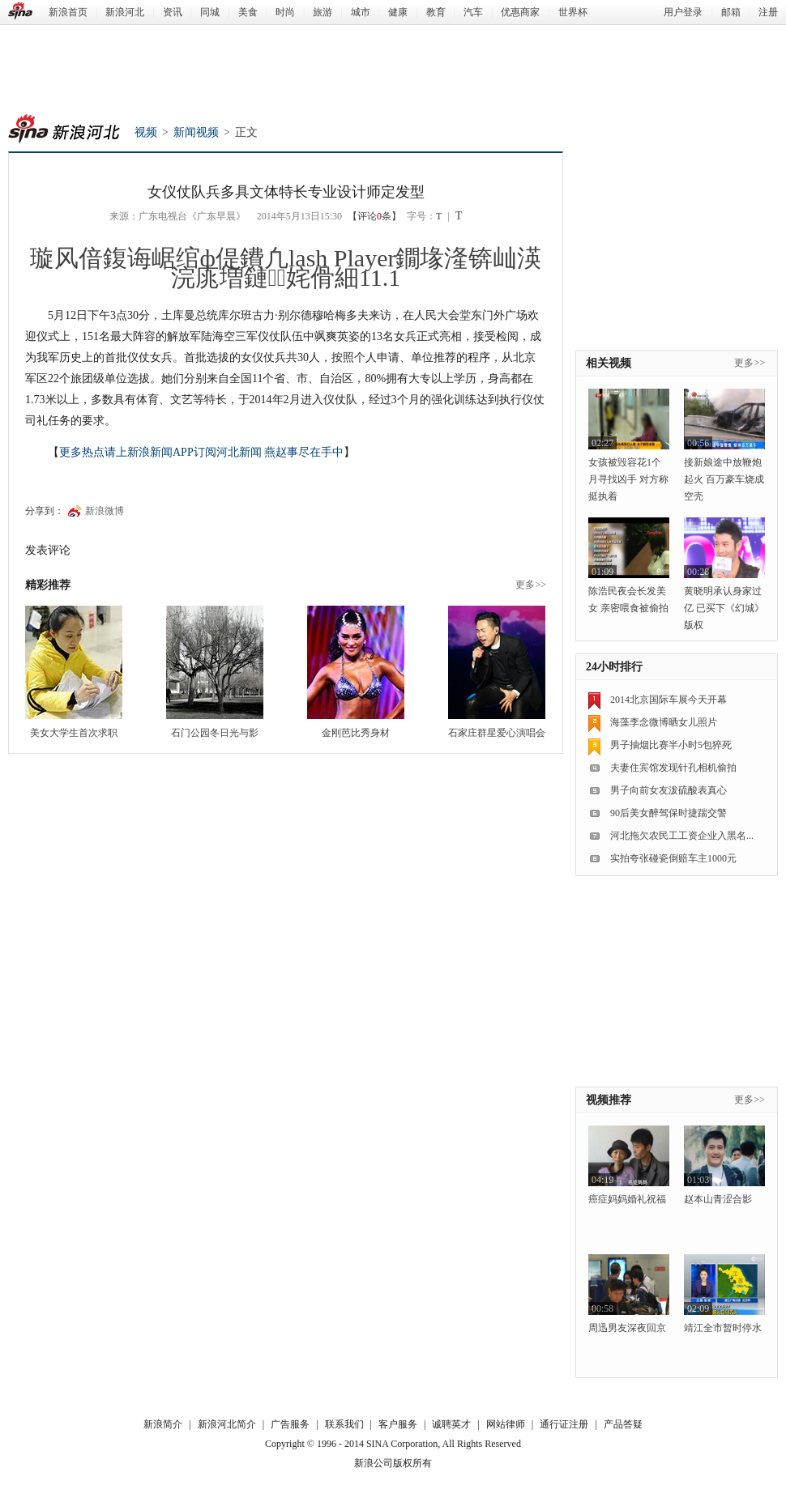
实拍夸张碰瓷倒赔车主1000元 (673, 858)
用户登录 (683, 12)
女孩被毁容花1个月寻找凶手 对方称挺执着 (628, 479)
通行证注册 (564, 1424)
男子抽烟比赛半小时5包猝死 (671, 745)
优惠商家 (520, 12)
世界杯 (572, 12)
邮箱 (731, 12)
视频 (146, 132)
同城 (210, 12)
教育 (436, 12)
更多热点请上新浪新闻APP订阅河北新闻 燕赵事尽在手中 (201, 452)
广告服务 (290, 1424)
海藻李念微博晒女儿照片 (663, 722)
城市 (360, 12)
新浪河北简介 (227, 1424)
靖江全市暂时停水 (723, 1328)
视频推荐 (608, 1100)
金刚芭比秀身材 (356, 732)
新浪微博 (104, 511)
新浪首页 (68, 12)
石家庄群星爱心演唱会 (496, 732)
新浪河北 (124, 12)
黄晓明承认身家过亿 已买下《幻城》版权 (724, 608)
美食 (248, 12)
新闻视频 (196, 132)
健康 (398, 12)
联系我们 (344, 1424)
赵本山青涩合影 (718, 1199)
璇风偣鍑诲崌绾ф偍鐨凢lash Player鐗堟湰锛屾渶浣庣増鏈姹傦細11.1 (286, 268)
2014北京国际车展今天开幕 (668, 699)
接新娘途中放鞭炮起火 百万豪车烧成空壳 (724, 479)
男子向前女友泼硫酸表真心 (668, 790)
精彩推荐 (47, 585)
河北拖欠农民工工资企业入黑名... (682, 835)
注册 (768, 12)
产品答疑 (623, 1424)
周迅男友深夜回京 (627, 1328)
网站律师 (505, 1424)
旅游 (322, 12)
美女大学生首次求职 (73, 732)
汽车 (473, 12)
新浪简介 (162, 1424)
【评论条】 (374, 216)
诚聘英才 (451, 1424)
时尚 (285, 12)
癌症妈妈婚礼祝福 (627, 1199)
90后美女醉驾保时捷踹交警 (668, 813)
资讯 (172, 12)
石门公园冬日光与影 (214, 732)
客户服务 (397, 1424)
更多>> (530, 584)
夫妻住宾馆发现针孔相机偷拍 (673, 767)
